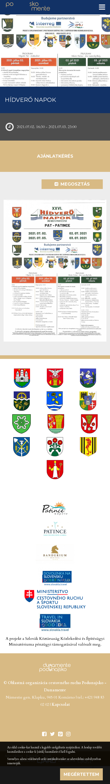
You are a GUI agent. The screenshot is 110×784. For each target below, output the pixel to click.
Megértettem (81, 774)
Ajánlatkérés (55, 156)
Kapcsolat (61, 704)
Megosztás (72, 184)
